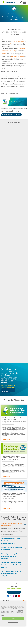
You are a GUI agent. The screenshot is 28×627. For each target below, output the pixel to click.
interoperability (14, 56)
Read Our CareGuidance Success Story (11, 114)
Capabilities (5, 600)
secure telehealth (12, 50)
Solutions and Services (10, 24)
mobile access (21, 56)
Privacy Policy (20, 610)
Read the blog (6, 439)
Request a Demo (14, 592)
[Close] (24, 602)
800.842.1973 (14, 586)
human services (5, 43)
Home (2, 24)
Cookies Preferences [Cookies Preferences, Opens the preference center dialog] (13, 622)
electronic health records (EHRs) (17, 41)
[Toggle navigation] (24, 2)
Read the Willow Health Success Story (8, 391)
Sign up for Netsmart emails (13, 588)
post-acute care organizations (16, 43)
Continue (13, 618)
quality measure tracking (7, 58)
